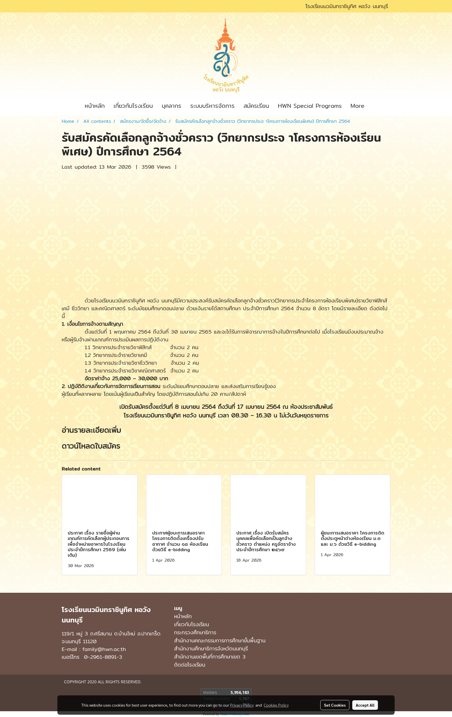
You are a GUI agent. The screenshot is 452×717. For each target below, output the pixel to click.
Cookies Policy (276, 704)
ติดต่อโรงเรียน (189, 664)
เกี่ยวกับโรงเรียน (133, 105)
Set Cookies (335, 704)
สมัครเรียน (256, 105)
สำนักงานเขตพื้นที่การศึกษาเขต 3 (210, 656)
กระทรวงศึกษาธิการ (195, 632)
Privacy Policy (242, 704)
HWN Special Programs (310, 105)
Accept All (365, 704)
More (357, 105)
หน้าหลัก (95, 105)
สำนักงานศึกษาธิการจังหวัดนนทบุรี (211, 648)
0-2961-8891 (100, 657)
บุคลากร (171, 105)
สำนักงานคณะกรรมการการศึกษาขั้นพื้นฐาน (219, 640)
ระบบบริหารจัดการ (212, 105)
